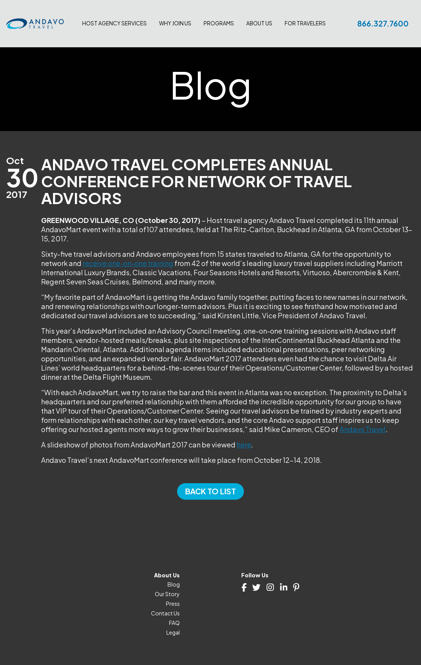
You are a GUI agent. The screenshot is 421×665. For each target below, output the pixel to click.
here (244, 444)
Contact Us (165, 613)
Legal (173, 632)
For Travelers (305, 23)
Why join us (175, 23)
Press (173, 603)
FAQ (174, 622)
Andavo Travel (363, 429)
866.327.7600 (383, 23)
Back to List (210, 491)
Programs (219, 23)
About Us (259, 23)
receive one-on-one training (128, 263)
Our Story (167, 593)
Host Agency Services (114, 23)
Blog (173, 584)
